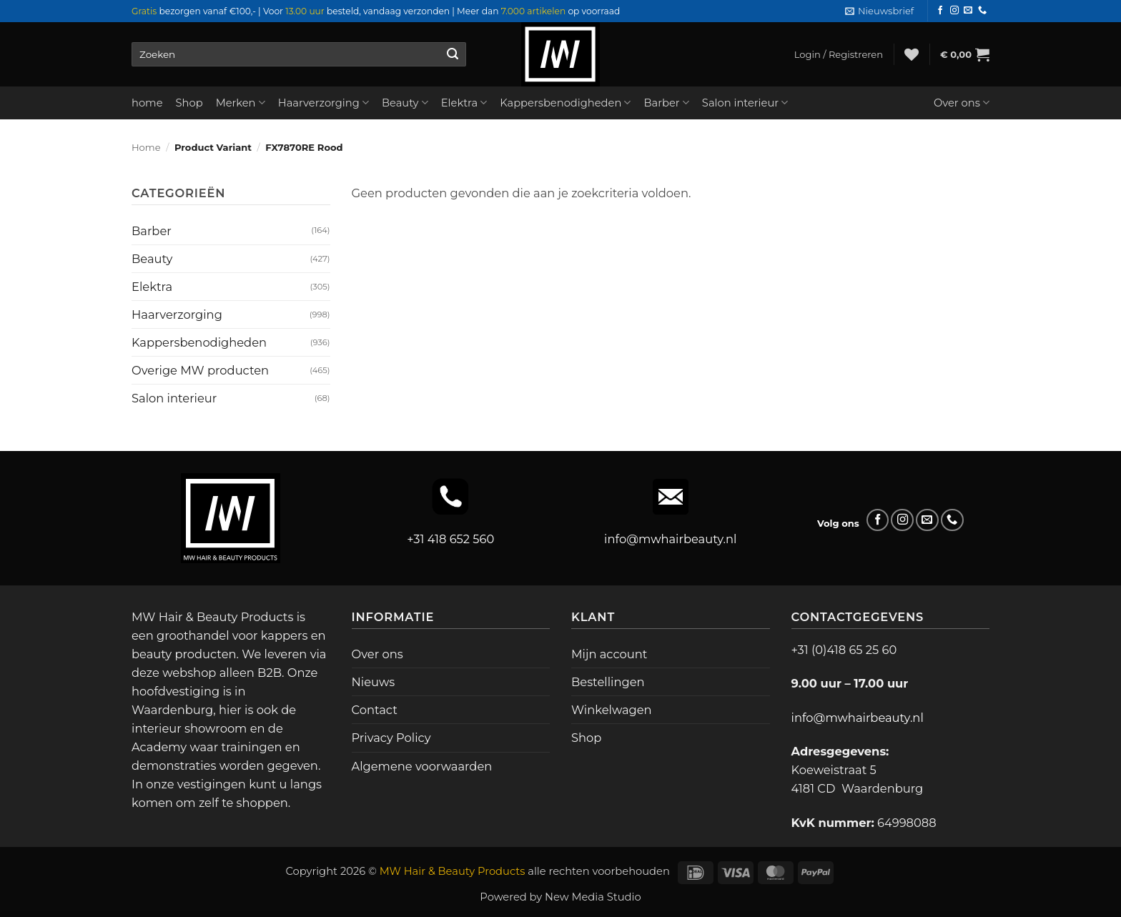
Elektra (464, 102)
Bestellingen (608, 682)
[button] (879, 11)
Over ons (961, 102)
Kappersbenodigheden (565, 102)
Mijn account (609, 654)
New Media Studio (593, 897)
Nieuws (373, 682)
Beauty (405, 102)
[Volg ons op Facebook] (940, 11)
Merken (240, 102)
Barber (665, 102)
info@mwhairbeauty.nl (670, 539)
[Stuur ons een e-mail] (968, 11)
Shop (189, 102)
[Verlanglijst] (911, 54)
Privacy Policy (391, 737)
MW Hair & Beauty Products (452, 871)
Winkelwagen (611, 710)
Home (146, 147)
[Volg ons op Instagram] (954, 11)
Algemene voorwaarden (422, 766)
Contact (374, 710)
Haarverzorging (323, 102)
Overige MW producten (200, 370)
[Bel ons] (982, 11)
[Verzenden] (452, 54)
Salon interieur (745, 102)
